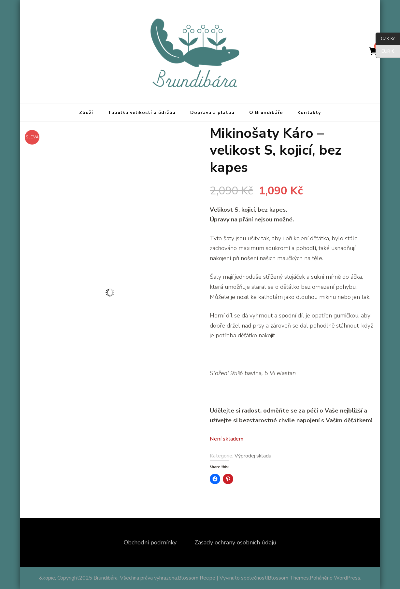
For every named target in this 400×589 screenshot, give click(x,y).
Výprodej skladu (253, 455)
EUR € (385, 51)
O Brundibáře (266, 112)
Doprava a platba (212, 112)
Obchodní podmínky (150, 542)
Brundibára (105, 578)
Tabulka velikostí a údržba (142, 112)
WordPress (347, 578)
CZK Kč (385, 39)
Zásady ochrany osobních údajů (235, 542)
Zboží (86, 112)
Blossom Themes (288, 578)
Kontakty (309, 112)
